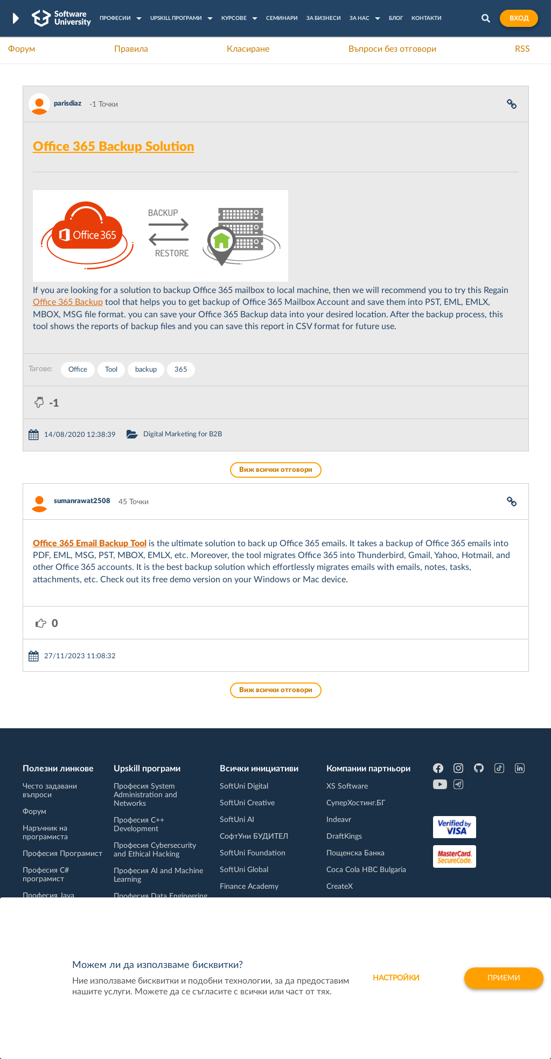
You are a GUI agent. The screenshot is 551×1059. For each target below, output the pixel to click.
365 (181, 369)
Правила (131, 49)
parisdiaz (67, 103)
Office (77, 369)
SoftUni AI (237, 820)
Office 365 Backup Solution (113, 147)
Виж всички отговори (275, 469)
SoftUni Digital (244, 786)
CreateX (339, 886)
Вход (519, 18)
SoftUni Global (244, 870)
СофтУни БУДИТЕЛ (254, 836)
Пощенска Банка (355, 853)
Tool (111, 369)
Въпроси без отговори (392, 49)
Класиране (248, 49)
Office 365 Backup (68, 302)
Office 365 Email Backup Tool (90, 543)
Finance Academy (249, 886)
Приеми (503, 978)
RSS (522, 49)
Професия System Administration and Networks (145, 795)
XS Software (347, 786)
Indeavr (338, 820)
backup (146, 369)
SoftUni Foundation (252, 853)
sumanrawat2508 (82, 501)
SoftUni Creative (247, 803)
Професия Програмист (62, 854)
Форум (21, 49)
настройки (396, 978)
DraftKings (344, 836)
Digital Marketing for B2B (182, 434)
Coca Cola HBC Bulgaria (366, 870)
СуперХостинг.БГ (356, 803)
